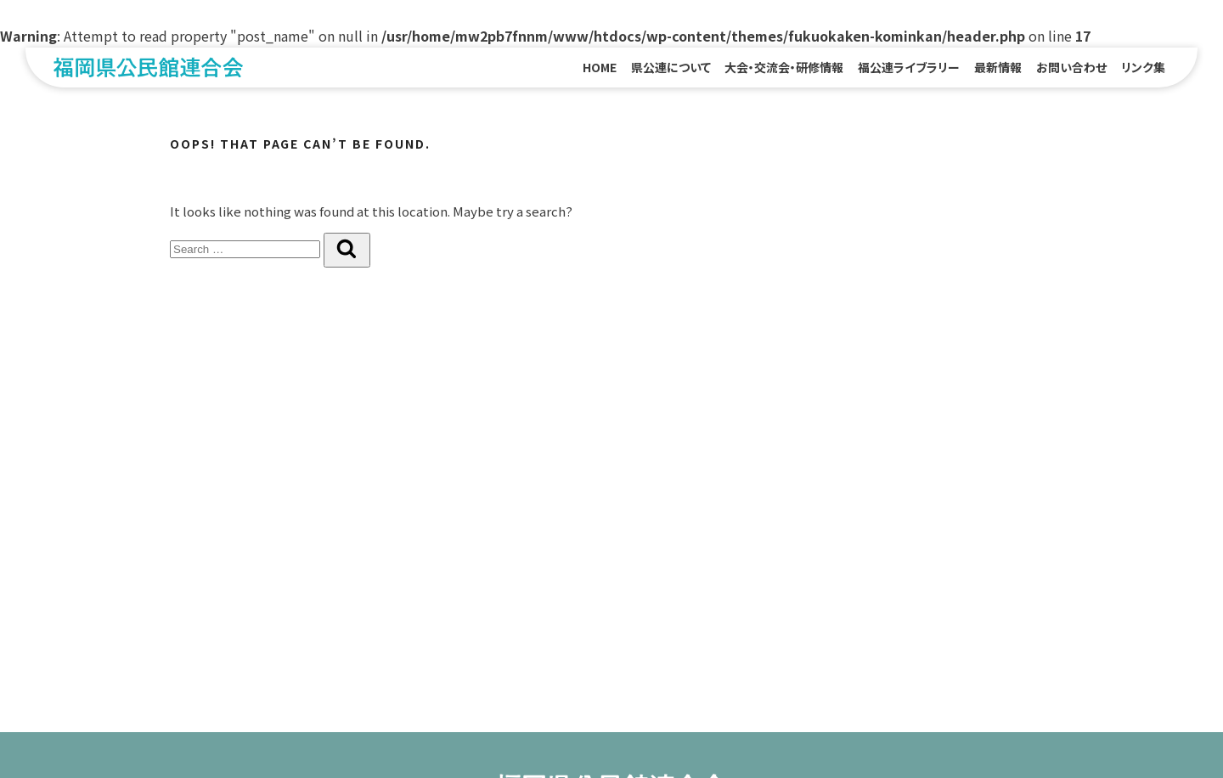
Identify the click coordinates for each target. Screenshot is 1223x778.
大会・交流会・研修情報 (783, 67)
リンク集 (1143, 67)
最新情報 (998, 67)
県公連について (671, 67)
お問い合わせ (1071, 67)
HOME (600, 67)
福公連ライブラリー (909, 67)
